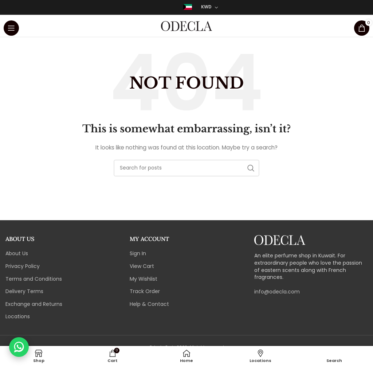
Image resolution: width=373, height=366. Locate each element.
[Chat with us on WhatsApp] (19, 347)
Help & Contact (149, 304)
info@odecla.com (277, 291)
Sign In (138, 253)
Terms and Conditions (33, 279)
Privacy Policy (22, 266)
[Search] (186, 168)
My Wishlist (143, 279)
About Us (16, 253)
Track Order (145, 291)
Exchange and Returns (33, 304)
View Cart (142, 266)
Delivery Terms (24, 291)
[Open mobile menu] (11, 26)
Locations (17, 316)
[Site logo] (186, 25)
